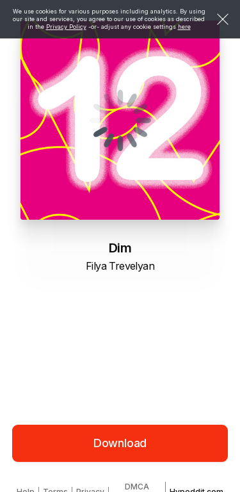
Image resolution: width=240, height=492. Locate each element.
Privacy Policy (66, 26)
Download (120, 443)
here (184, 26)
